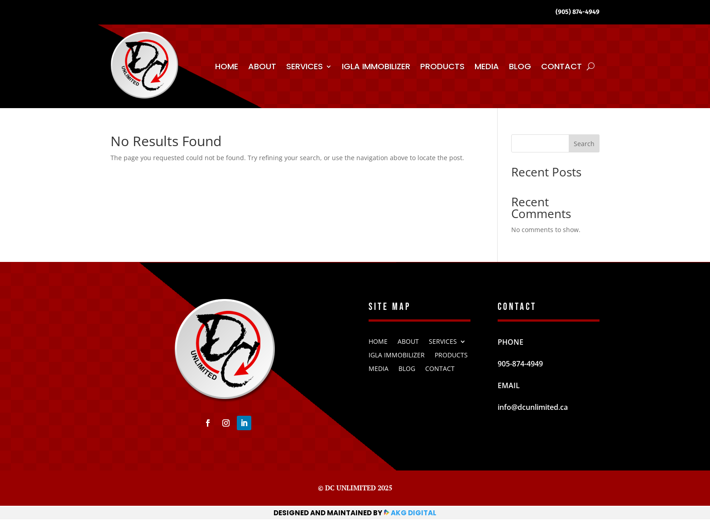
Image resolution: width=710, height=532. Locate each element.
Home (226, 66)
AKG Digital (413, 513)
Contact (561, 66)
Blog (520, 66)
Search (584, 143)
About (262, 66)
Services (304, 66)
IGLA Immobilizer (376, 66)
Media (487, 66)
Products (442, 66)
